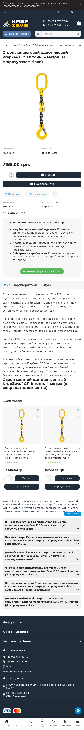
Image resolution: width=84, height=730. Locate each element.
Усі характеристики (14, 212)
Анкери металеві (42, 631)
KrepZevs (8, 152)
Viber (9, 666)
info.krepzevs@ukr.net (19, 671)
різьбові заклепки (32, 501)
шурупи (60, 511)
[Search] (62, 34)
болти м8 (69, 501)
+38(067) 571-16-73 (54, 25)
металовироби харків (46, 507)
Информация (42, 622)
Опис (6, 285)
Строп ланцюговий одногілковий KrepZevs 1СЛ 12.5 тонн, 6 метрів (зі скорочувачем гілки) (21, 453)
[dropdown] (5, 12)
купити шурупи (22, 507)
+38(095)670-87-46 (55, 21)
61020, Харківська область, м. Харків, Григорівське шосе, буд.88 (40, 686)
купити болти (11, 501)
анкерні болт (37, 511)
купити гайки (19, 511)
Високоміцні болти (42, 641)
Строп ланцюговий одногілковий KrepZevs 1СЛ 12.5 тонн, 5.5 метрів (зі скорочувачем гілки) (61, 453)
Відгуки (46, 285)
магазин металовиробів (42, 504)
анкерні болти (53, 501)
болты (50, 511)
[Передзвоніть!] (42, 184)
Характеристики (25, 285)
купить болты (17, 504)
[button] (79, 449)
